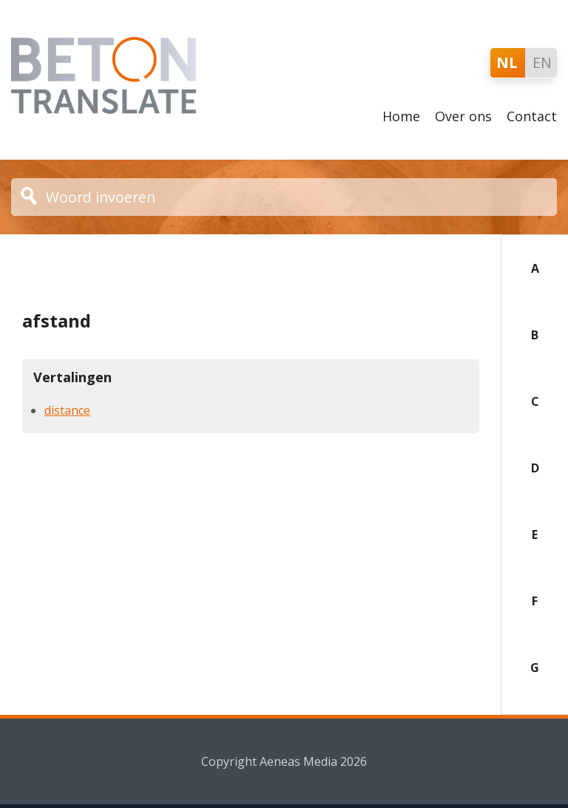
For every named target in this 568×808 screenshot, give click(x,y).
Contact (532, 116)
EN (542, 62)
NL (507, 62)
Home (401, 116)
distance (67, 410)
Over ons (463, 116)
